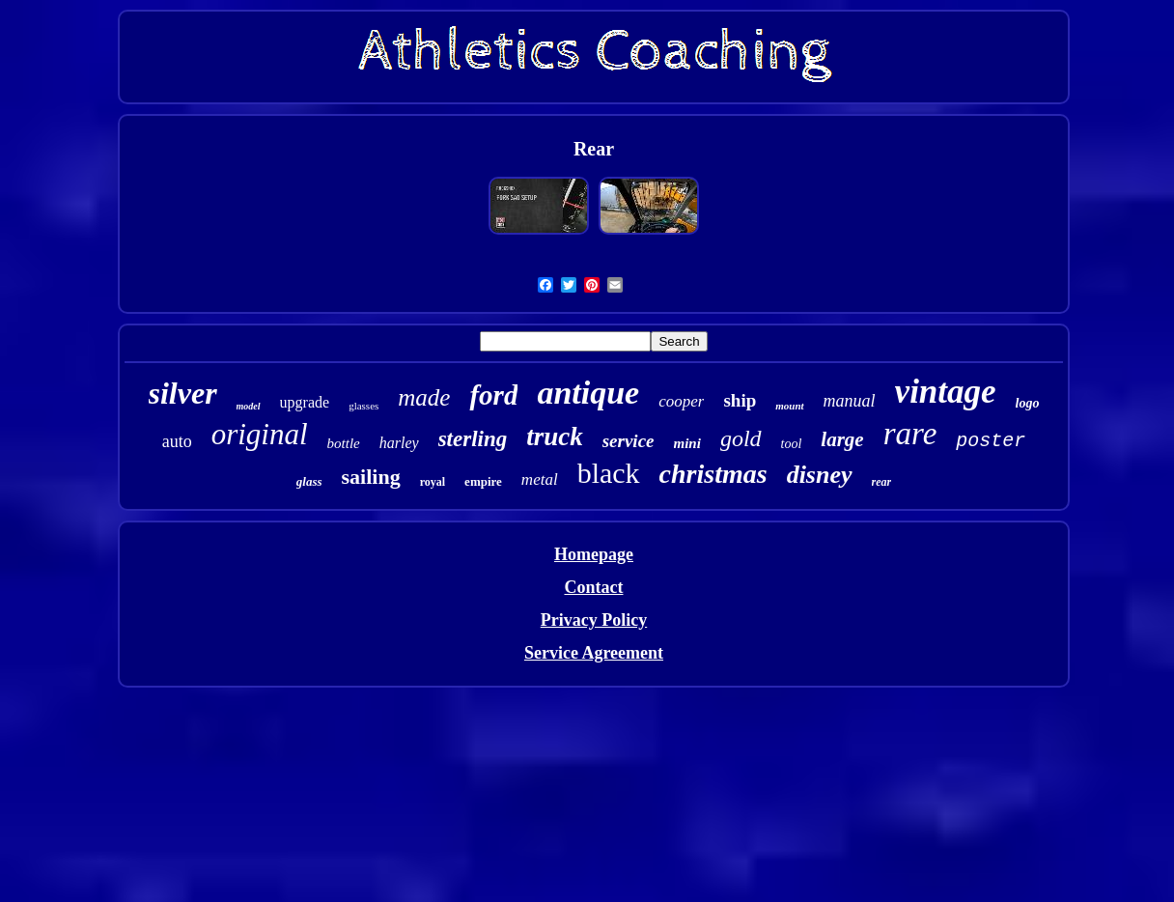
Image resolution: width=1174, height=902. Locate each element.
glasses (363, 405)
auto (177, 441)
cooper (681, 401)
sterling (473, 439)
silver (183, 393)
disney (820, 475)
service (628, 441)
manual (850, 400)
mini (687, 443)
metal (539, 479)
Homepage (593, 554)
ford (493, 395)
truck (554, 436)
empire (483, 481)
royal (432, 482)
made (424, 397)
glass (309, 481)
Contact (593, 587)
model (249, 406)
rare (910, 433)
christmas (713, 474)
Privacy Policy (594, 620)
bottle (343, 443)
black (608, 473)
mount (789, 405)
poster (990, 441)
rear (882, 482)
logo (1028, 403)
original (259, 434)
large (842, 439)
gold (741, 438)
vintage (945, 391)
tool (791, 444)
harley (399, 443)
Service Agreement (593, 652)
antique (588, 392)
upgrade (305, 402)
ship (739, 400)
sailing (371, 477)
